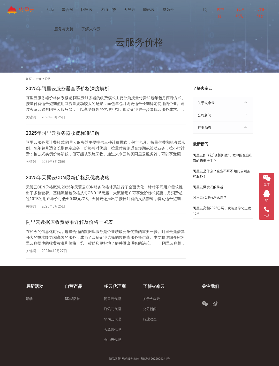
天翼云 (129, 9)
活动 (50, 9)
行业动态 (204, 127)
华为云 (168, 9)
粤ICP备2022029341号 (155, 359)
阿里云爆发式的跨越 (208, 187)
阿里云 (87, 9)
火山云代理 (112, 340)
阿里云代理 (112, 299)
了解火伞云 (91, 29)
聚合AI (67, 9)
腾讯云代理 (112, 309)
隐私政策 (115, 359)
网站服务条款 (130, 359)
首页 (29, 79)
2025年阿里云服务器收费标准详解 (63, 133)
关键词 (31, 117)
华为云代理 (112, 319)
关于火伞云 (206, 103)
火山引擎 (108, 9)
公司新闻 (204, 115)
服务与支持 (64, 29)
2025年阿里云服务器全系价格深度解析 (67, 88)
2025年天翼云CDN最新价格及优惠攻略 (68, 178)
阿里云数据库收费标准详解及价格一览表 (69, 222)
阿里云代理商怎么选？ (210, 197)
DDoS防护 (72, 299)
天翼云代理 (112, 329)
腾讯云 (149, 9)
